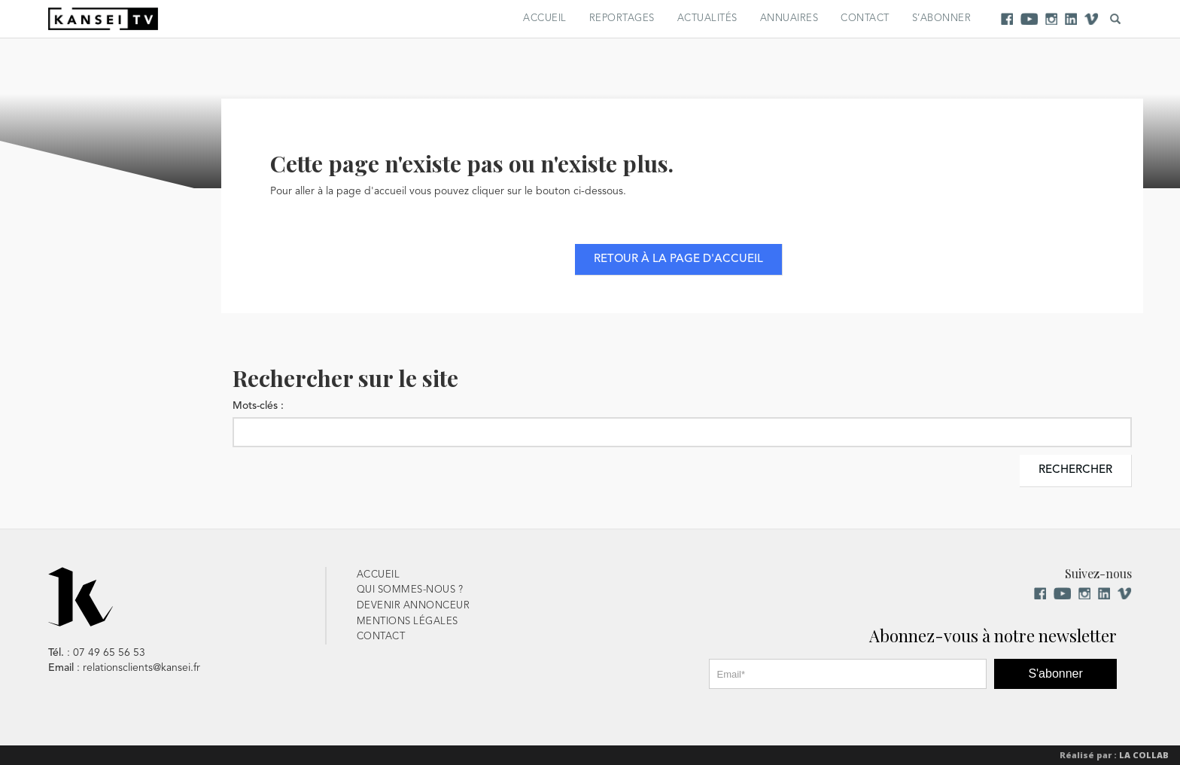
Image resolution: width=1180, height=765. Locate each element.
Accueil (545, 18)
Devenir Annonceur (413, 606)
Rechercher (1075, 470)
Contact (865, 18)
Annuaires (789, 18)
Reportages (622, 18)
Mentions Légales (407, 621)
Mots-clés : (258, 406)
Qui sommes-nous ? (410, 590)
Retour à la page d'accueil (678, 259)
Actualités (707, 18)
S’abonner (942, 18)
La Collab (1144, 754)
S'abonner (1055, 673)
